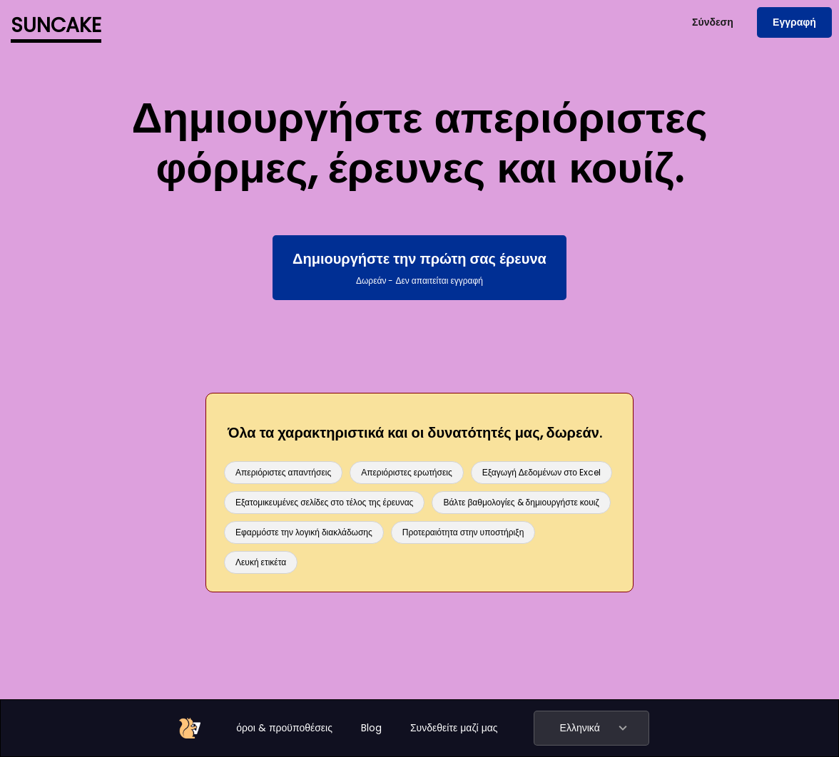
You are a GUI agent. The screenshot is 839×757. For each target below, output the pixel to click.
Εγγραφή (794, 22)
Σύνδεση (712, 22)
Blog (371, 728)
